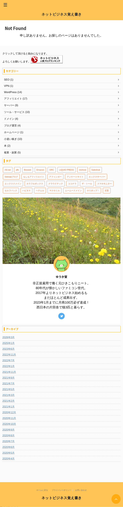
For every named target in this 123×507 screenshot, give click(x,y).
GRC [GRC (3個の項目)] (51, 170)
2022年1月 (8, 366)
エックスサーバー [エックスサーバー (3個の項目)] (97, 177)
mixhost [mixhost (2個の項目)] (82, 170)
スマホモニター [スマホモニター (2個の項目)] (104, 183)
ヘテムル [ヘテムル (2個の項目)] (40, 190)
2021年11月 (9, 372)
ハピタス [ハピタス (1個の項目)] (26, 190)
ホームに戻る (42, 490)
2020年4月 (8, 458)
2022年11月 (9, 354)
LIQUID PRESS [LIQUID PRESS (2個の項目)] (66, 170)
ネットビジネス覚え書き (61, 14)
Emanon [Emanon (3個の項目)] (40, 170)
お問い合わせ (81, 490)
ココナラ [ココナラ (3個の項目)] (72, 183)
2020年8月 (8, 435)
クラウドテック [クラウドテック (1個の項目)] (55, 183)
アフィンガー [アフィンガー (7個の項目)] (55, 177)
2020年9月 (8, 429)
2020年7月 (8, 441)
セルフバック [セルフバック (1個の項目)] (11, 190)
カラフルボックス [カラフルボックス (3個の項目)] (34, 183)
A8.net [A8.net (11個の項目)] (8, 170)
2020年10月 (9, 424)
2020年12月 (9, 412)
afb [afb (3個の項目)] (17, 170)
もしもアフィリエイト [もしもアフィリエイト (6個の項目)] (33, 177)
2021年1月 (8, 406)
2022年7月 (8, 360)
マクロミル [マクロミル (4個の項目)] (54, 190)
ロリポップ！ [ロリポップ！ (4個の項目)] (93, 190)
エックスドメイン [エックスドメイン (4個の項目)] (13, 183)
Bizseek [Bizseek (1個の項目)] (27, 170)
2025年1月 (8, 343)
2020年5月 (8, 452)
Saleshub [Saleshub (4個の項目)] (95, 170)
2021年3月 (8, 395)
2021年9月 (8, 377)
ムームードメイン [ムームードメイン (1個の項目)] (73, 190)
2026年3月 (8, 337)
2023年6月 (8, 349)
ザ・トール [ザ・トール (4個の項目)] (87, 183)
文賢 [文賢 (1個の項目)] (107, 190)
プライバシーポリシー (61, 490)
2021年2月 (8, 401)
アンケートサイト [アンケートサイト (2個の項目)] (75, 177)
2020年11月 (9, 418)
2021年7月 (8, 383)
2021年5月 (8, 389)
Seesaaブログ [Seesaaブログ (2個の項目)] (11, 177)
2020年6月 (8, 447)
